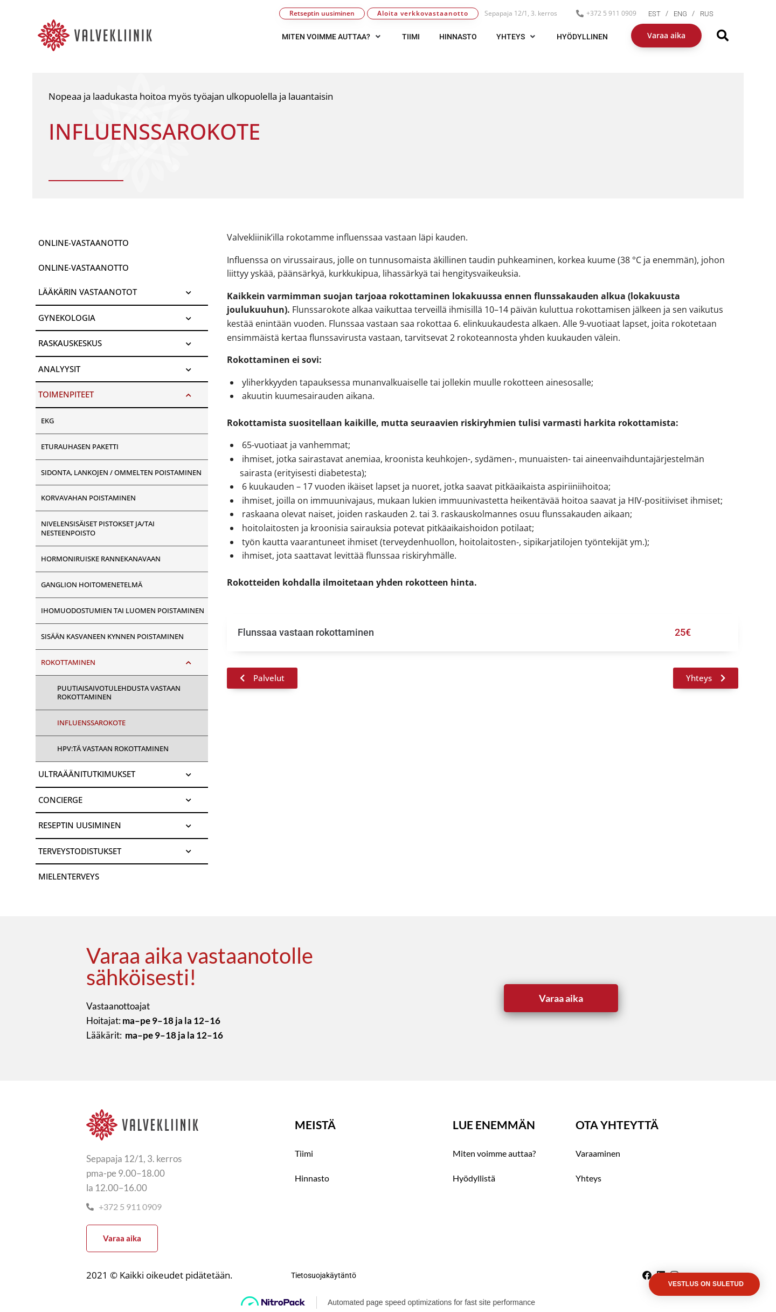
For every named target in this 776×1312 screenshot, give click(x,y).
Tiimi (304, 1153)
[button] (332, 36)
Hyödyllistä (474, 1178)
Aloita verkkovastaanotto (422, 13)
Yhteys (588, 1178)
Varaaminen (598, 1153)
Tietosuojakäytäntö (323, 1275)
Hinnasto (312, 1178)
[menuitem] (661, 13)
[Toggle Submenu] (189, 292)
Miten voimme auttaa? (494, 1153)
